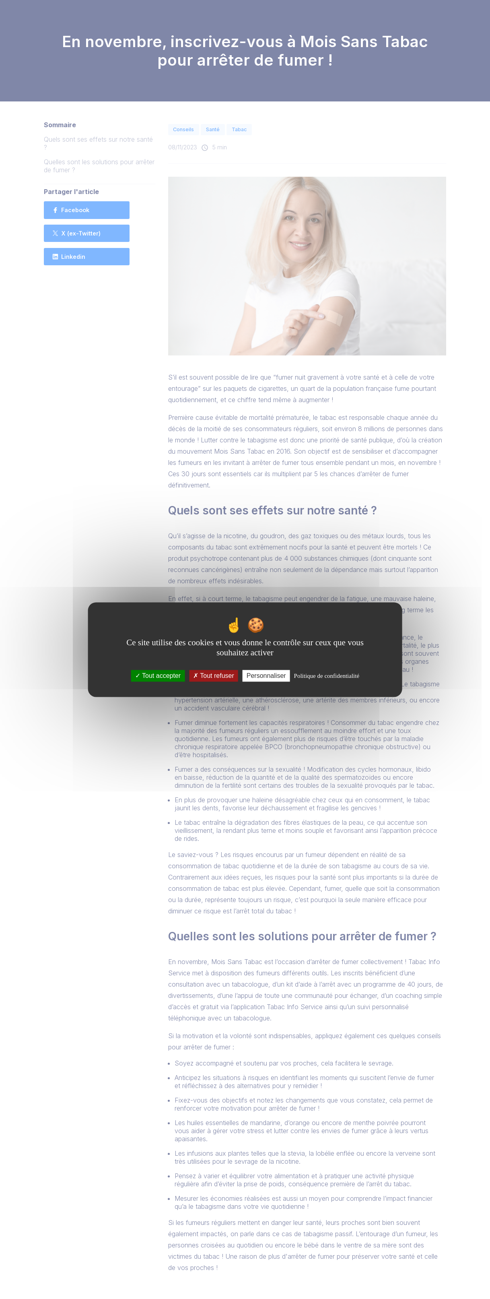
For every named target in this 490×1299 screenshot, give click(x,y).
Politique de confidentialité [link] (326, 676)
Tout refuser (213, 675)
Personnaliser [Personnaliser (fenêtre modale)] (266, 675)
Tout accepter (158, 675)
